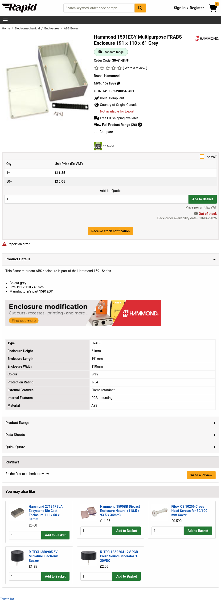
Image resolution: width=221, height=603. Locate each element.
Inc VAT (110, 156)
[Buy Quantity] (96, 199)
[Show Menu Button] (5, 20)
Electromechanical (28, 28)
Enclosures (52, 28)
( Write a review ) (135, 68)
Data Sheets (15, 435)
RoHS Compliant (109, 98)
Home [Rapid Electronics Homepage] (6, 28)
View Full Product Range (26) (118, 125)
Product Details (17, 259)
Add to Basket (202, 199)
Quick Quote (15, 447)
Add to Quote (110, 191)
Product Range (17, 423)
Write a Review (201, 475)
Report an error (16, 244)
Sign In (180, 8)
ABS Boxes (71, 28)
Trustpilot (7, 599)
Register (197, 8)
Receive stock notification (110, 231)
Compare (103, 132)
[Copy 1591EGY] (118, 83)
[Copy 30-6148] (127, 60)
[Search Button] (140, 8)
